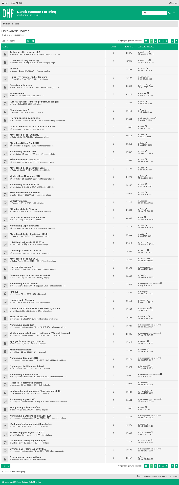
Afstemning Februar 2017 (23, 151)
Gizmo (14, 71)
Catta (14, 137)
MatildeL (15, 352)
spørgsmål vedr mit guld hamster (27, 341)
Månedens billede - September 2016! (28, 234)
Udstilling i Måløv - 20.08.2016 (25, 250)
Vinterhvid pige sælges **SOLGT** (27, 432)
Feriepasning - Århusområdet (25, 407)
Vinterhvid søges (18, 201)
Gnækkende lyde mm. (21, 85)
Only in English (45, 385)
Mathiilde (15, 319)
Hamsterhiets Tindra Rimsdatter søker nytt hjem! (35, 308)
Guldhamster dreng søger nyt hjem (28, 440)
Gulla (17, 129)
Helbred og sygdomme (50, 54)
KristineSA (16, 87)
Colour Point (17, 261)
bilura (14, 410)
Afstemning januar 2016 (22, 325)
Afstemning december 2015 (24, 358)
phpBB (12, 482)
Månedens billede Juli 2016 (24, 259)
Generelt (39, 112)
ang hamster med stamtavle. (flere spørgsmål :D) (35, 391)
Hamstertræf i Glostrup (22, 300)
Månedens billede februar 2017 (26, 159)
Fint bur (14, 292)
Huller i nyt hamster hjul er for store (28, 77)
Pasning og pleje (48, 63)
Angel (14, 112)
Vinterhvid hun (17, 93)
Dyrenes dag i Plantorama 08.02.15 (28, 449)
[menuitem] (19, 3)
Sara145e (16, 79)
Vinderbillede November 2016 (25, 176)
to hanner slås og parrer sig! (24, 60)
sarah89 (15, 344)
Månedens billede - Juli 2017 (24, 135)
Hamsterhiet (20, 311)
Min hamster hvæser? (21, 349)
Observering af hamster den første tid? (30, 275)
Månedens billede (42, 137)
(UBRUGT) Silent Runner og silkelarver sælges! (34, 102)
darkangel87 (17, 368)
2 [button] (155, 40)
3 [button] (159, 40)
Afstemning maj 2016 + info (24, 283)
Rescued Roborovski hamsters (26, 383)
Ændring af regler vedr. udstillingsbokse (31, 424)
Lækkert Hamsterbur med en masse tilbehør (33, 126)
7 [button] (172, 40)
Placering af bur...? (19, 110)
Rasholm (15, 459)
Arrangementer (44, 302)
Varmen (14, 68)
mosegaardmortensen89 (22, 286)
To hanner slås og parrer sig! (25, 52)
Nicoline (15, 96)
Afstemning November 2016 (24, 184)
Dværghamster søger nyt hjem (26, 457)
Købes (41, 96)
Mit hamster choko (19, 120)
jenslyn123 (16, 54)
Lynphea (15, 385)
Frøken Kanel (20, 435)
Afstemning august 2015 (22, 399)
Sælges (38, 104)
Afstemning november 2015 (24, 374)
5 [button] (166, 40)
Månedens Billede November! (25, 192)
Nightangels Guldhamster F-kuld (27, 366)
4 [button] (162, 40)
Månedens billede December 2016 (27, 168)
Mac (13, 220)
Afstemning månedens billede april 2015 (30, 416)
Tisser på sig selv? (19, 316)
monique (15, 294)
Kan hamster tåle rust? (22, 267)
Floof (14, 278)
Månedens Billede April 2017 (24, 143)
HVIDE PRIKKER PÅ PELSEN (25, 118)
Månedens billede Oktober (23, 209)
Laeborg (15, 244)
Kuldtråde (46, 368)
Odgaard (15, 203)
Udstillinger (43, 79)
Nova (14, 104)
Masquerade (17, 269)
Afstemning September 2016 (24, 225)
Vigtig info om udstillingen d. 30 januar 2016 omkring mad (40, 333)
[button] (146, 41)
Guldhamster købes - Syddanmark (27, 217)
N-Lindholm (16, 393)
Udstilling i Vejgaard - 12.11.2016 (27, 242)
